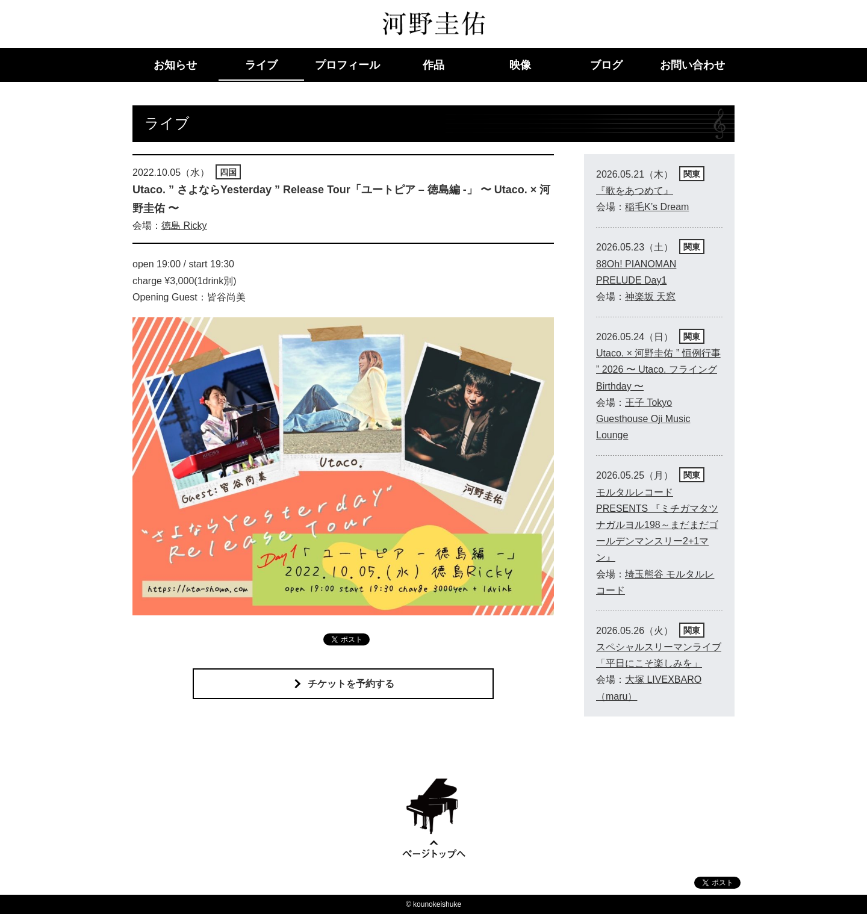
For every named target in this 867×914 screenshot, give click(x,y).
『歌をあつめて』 (634, 190)
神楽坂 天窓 (650, 296)
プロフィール (347, 65)
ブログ (606, 65)
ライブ (261, 65)
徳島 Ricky (184, 225)
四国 (228, 172)
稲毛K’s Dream (657, 207)
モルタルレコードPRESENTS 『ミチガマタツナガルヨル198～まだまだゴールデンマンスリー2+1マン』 (657, 525)
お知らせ (175, 65)
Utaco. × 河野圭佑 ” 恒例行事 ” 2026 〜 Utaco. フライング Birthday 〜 (658, 369)
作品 (433, 65)
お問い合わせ (692, 65)
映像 (520, 65)
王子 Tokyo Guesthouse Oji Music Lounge (643, 418)
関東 (691, 174)
